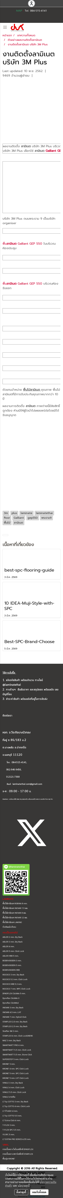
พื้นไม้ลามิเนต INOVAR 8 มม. (14, 912)
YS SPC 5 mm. (9, 1134)
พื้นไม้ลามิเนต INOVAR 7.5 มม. (15, 908)
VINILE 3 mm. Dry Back (13, 1082)
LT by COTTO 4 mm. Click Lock (16, 1106)
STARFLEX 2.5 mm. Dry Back (15, 1026)
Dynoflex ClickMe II (11, 998)
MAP (19, 10)
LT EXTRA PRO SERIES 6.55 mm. (17, 1139)
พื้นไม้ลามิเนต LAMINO (12, 922)
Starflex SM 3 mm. (10, 1031)
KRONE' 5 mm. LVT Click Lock (16, 1078)
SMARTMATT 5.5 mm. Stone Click (17, 1054)
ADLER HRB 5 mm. (11, 955)
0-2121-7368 (13, 777)
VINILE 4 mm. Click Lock (13, 1087)
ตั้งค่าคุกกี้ (21, 1192)
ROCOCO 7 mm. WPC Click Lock (16, 988)
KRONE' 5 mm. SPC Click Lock (16, 1073)
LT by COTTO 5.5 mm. (12, 1115)
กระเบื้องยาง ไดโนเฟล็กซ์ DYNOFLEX (18, 1149)
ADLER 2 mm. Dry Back (13, 937)
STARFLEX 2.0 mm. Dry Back (15, 1021)
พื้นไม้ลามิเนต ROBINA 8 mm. (15, 903)
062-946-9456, (12, 769)
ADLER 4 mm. (8, 946)
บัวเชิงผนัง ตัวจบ (9, 926)
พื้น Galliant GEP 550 (22, 243)
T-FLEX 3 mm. (9, 1125)
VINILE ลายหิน (9, 1096)
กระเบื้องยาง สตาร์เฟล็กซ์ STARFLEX (18, 1153)
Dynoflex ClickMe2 (11, 1002)
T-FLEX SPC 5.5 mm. (12, 1129)
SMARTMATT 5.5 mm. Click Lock (17, 1049)
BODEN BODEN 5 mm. (12, 965)
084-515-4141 (19, 762)
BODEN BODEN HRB (11, 969)
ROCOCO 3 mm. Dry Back (13, 974)
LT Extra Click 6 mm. (12, 1120)
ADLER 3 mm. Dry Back (13, 941)
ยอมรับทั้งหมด (39, 1192)
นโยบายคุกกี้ (24, 1185)
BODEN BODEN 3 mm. (12, 960)
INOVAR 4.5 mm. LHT (12, 1012)
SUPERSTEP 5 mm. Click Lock (16, 1059)
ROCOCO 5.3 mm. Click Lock (15, 979)
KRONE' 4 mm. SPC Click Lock (16, 1068)
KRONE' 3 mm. (9, 1064)
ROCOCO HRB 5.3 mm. (12, 984)
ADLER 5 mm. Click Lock (13, 951)
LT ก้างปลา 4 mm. (10, 1111)
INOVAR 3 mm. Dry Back (13, 1007)
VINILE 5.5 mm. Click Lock (14, 1092)
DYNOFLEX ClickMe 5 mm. (14, 993)
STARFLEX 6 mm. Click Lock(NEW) (18, 1035)
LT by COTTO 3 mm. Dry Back (15, 1101)
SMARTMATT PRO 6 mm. (13, 1045)
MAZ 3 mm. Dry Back (12, 1040)
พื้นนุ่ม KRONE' (9, 1158)
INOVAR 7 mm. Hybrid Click (14, 1016)
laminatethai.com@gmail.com (27, 784)
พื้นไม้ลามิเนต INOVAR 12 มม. (15, 917)
